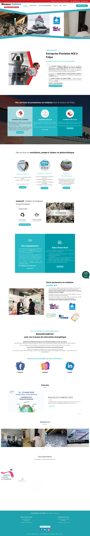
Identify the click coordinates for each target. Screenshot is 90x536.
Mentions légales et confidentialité (47, 533)
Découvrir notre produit (24, 224)
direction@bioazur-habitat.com (53, 513)
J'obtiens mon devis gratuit (55, 85)
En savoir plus (20, 132)
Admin (56, 533)
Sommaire (61, 533)
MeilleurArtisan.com (35, 533)
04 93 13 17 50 (66, 522)
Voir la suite (51, 406)
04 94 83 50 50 (29, 522)
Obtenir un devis (82, 5)
